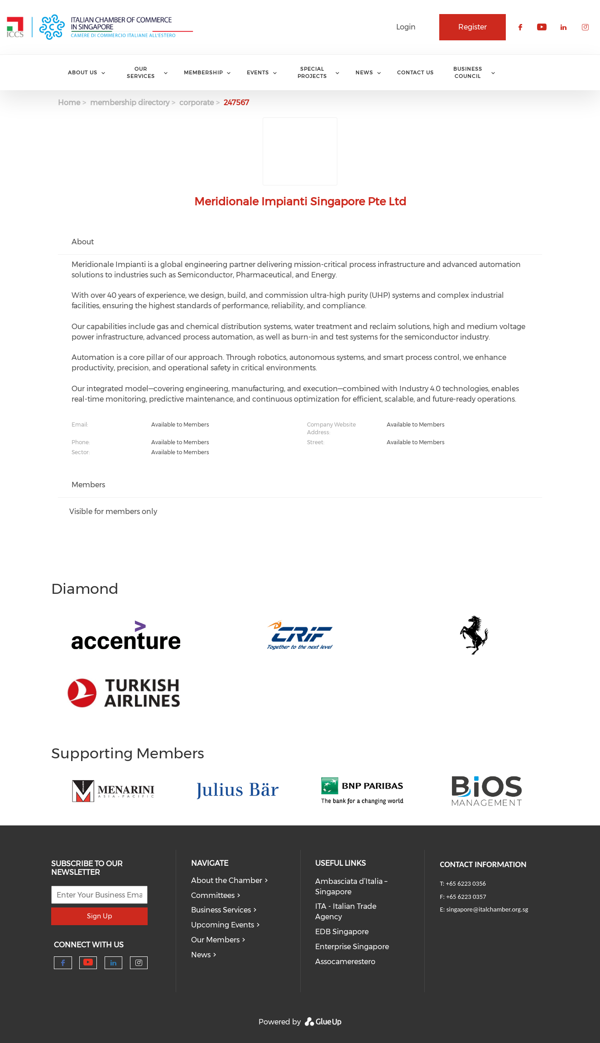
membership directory (129, 102)
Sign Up (99, 916)
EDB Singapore (342, 931)
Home (69, 102)
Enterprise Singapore (352, 946)
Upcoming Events (222, 925)
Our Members (215, 940)
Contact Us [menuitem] (415, 72)
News (201, 955)
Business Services (221, 910)
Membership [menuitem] (203, 72)
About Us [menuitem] (82, 72)
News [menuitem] (364, 72)
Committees (213, 895)
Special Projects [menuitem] (312, 72)
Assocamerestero (345, 961)
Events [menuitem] (258, 72)
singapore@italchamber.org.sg (487, 909)
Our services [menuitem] (141, 72)
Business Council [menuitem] (467, 72)
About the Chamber (226, 880)
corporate (196, 102)
